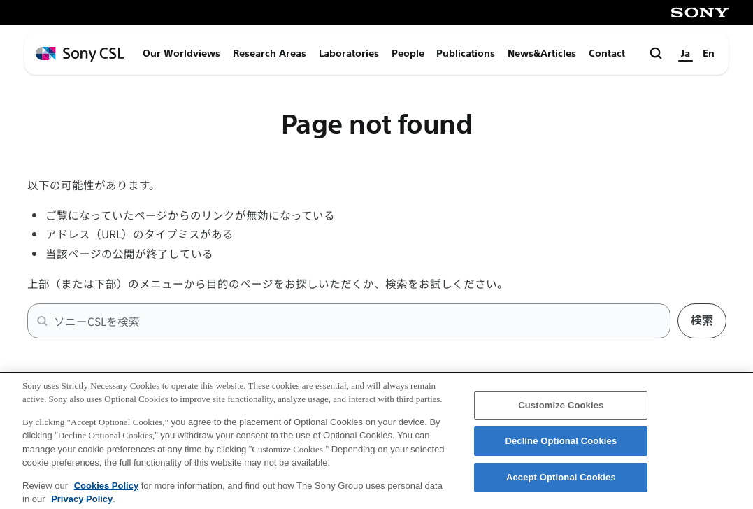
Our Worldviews (181, 53)
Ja (685, 53)
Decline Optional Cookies (561, 448)
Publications (465, 53)
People (408, 53)
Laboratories (349, 53)
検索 (702, 321)
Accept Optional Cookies (561, 483)
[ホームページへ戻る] (80, 54)
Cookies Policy (106, 492)
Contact (607, 53)
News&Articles (542, 53)
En (709, 53)
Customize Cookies (560, 411)
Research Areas (269, 53)
